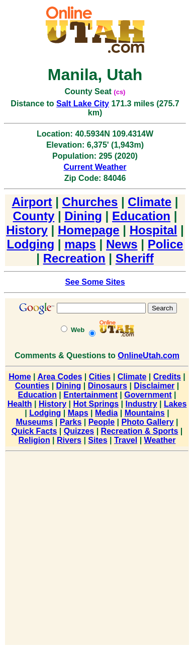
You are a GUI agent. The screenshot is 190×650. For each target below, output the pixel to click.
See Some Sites (95, 282)
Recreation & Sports (139, 431)
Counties (32, 385)
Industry (141, 404)
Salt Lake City (82, 103)
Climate (149, 202)
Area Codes (59, 376)
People (101, 422)
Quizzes (79, 431)
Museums (34, 422)
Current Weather (94, 167)
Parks (71, 422)
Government (147, 395)
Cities (100, 376)
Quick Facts (34, 431)
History (27, 230)
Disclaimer (154, 385)
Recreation (74, 258)
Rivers (69, 440)
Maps (78, 413)
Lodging (31, 244)
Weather (160, 440)
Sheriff (135, 258)
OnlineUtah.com (148, 355)
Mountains (145, 413)
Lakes (175, 404)
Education (141, 216)
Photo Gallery (148, 422)
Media (106, 413)
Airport (32, 202)
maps (80, 244)
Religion (34, 440)
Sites (97, 440)
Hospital (153, 230)
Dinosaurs (107, 385)
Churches (90, 202)
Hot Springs (96, 404)
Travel (125, 440)
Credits (167, 376)
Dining (83, 216)
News (122, 244)
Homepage (89, 230)
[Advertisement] (94, 550)
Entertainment (90, 395)
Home (20, 376)
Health (20, 404)
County (34, 216)
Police (165, 244)
